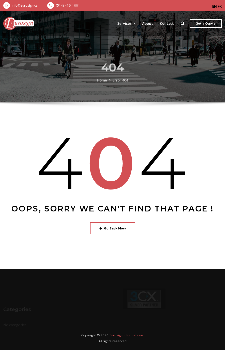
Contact (167, 23)
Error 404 (120, 83)
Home (102, 83)
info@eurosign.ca (25, 5)
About (147, 23)
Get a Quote (206, 23)
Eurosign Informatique (126, 335)
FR (220, 6)
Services (126, 23)
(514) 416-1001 (68, 5)
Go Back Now (112, 228)
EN (214, 6)
